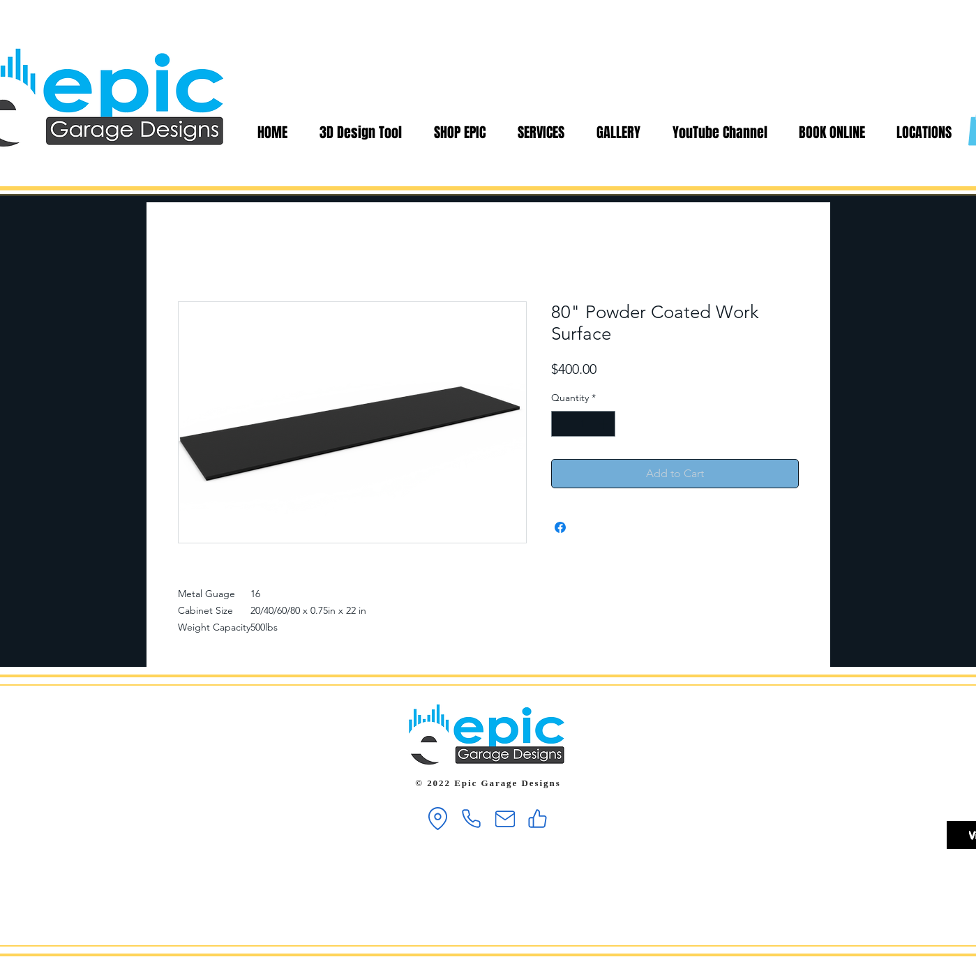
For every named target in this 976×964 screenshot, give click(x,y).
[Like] (538, 818)
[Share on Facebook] (560, 527)
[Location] (438, 818)
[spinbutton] (583, 424)
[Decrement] (562, 424)
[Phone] (471, 818)
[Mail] (505, 818)
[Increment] (604, 424)
